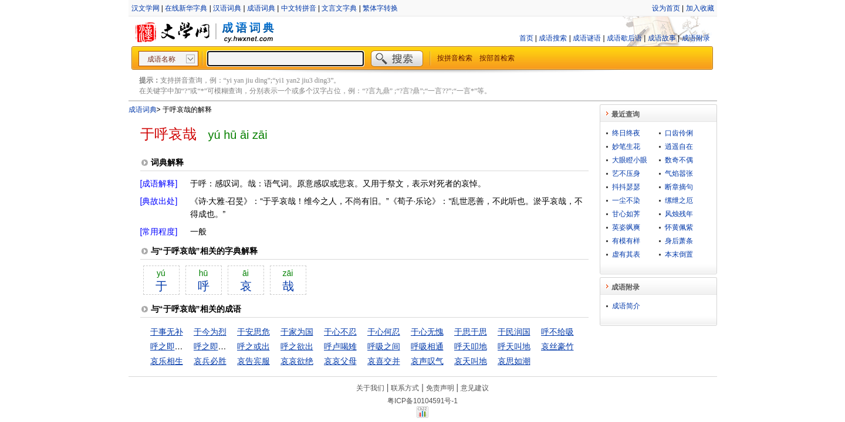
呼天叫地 (514, 346)
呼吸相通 (427, 346)
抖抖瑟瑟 (626, 187)
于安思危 (253, 331)
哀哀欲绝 (296, 361)
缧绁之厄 (679, 200)
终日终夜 (626, 133)
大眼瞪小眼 (629, 160)
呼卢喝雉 (340, 346)
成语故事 (662, 38)
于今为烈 (210, 331)
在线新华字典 (186, 8)
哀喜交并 (383, 361)
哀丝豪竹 (557, 346)
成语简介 (626, 306)
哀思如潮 (514, 361)
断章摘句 (679, 187)
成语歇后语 (624, 38)
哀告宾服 (253, 361)
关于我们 (370, 388)
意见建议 (475, 388)
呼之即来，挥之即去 (187, 346)
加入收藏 (700, 8)
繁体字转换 (380, 8)
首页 (526, 38)
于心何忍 (383, 331)
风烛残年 (679, 214)
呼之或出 (253, 346)
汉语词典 (227, 8)
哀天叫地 (470, 361)
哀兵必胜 (210, 361)
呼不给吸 (557, 331)
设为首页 (666, 8)
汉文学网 (145, 8)
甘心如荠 (626, 214)
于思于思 (470, 331)
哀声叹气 (427, 361)
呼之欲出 (296, 346)
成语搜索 (553, 38)
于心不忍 (340, 331)
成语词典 (261, 8)
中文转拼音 (298, 8)
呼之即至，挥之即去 (231, 346)
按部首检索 (497, 58)
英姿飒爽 (626, 227)
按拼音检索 (454, 58)
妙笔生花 (626, 146)
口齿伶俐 (679, 133)
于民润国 (514, 331)
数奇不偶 (679, 160)
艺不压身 (626, 173)
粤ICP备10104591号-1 (422, 401)
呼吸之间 (383, 346)
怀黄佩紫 (679, 227)
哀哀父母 (340, 361)
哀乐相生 (166, 361)
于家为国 (296, 331)
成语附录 (696, 38)
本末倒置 (679, 254)
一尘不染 (626, 200)
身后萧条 (679, 241)
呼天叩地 (470, 346)
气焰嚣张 (679, 173)
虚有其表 (626, 254)
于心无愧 (427, 331)
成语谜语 (587, 38)
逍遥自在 (679, 146)
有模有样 (626, 241)
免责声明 (440, 388)
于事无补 (166, 331)
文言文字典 (339, 8)
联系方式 (405, 388)
